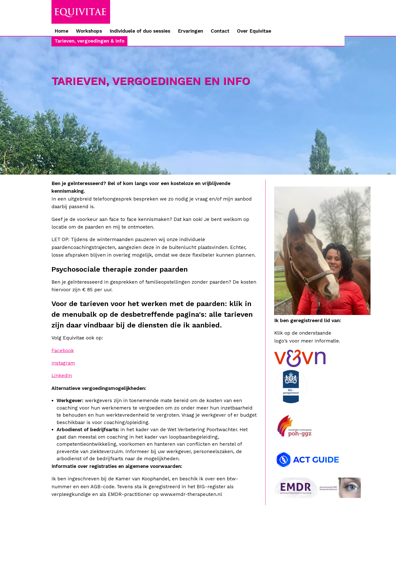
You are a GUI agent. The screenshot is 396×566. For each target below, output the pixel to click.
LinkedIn (61, 375)
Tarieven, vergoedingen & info (89, 41)
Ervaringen (190, 31)
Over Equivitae (254, 31)
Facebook (62, 350)
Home (61, 31)
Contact (220, 31)
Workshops (89, 31)
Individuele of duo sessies (140, 31)
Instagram (63, 363)
